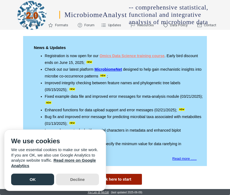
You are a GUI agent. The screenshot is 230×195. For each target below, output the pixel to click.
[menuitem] (32, 25)
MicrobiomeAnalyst (95, 15)
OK (33, 179)
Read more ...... (184, 159)
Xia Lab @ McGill (98, 192)
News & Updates (50, 47)
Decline (77, 179)
